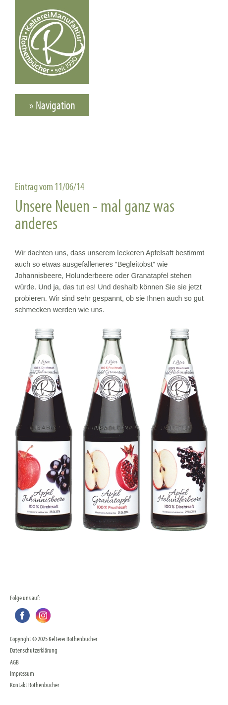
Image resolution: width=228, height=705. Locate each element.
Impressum (22, 673)
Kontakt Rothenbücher (34, 684)
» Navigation (52, 104)
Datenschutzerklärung (33, 650)
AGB (14, 661)
